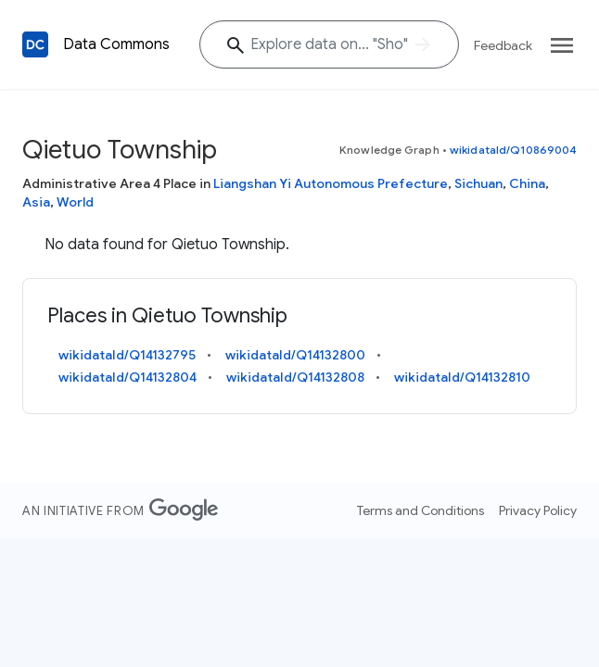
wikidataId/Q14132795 (127, 354)
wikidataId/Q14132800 (295, 354)
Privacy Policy (538, 510)
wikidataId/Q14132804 (127, 377)
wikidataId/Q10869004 (513, 150)
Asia (36, 202)
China (527, 183)
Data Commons (116, 44)
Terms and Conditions (420, 510)
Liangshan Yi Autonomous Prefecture (330, 183)
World (75, 202)
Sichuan (478, 183)
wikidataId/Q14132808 (295, 377)
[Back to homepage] (35, 44)
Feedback (503, 45)
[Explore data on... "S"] (329, 44)
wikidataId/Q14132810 (462, 377)
